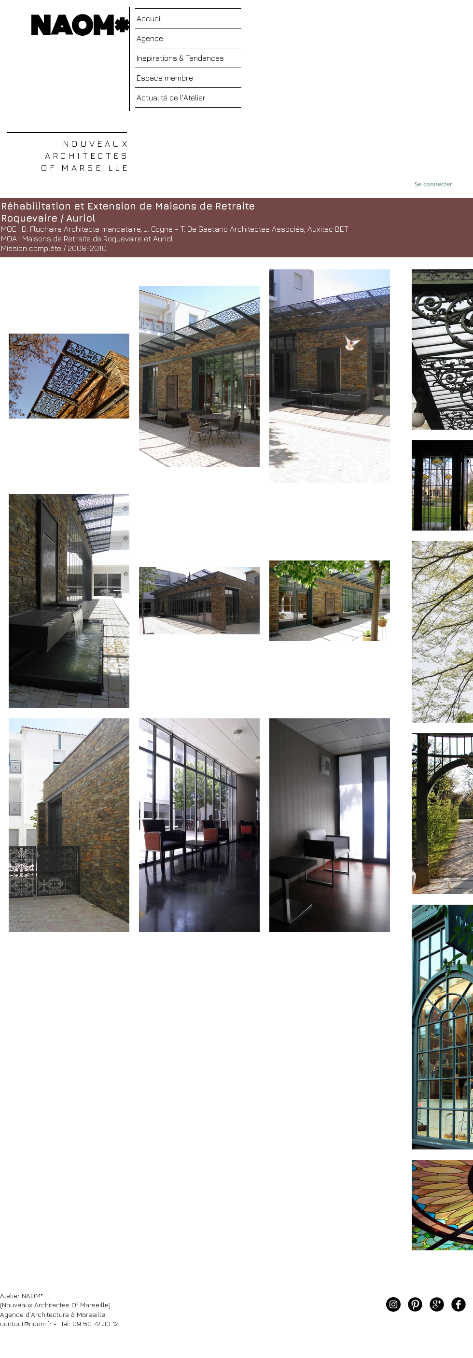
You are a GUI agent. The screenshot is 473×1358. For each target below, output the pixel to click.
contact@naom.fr (26, 1323)
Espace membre (165, 77)
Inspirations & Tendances (180, 58)
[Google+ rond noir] (437, 1304)
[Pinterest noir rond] (415, 1304)
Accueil (149, 18)
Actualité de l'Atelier (171, 97)
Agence (150, 38)
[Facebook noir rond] (458, 1304)
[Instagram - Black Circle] (393, 1304)
